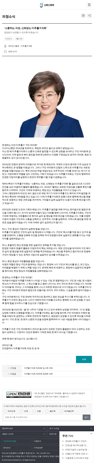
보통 (39, 411)
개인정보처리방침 (9, 441)
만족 (26, 411)
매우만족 (11, 411)
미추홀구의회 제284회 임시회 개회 (38, 368)
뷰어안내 (6, 448)
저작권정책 (38, 448)
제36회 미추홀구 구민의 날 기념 (77, 441)
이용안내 (37, 441)
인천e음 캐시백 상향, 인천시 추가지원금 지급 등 (77, 445)
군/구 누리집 (54, 428)
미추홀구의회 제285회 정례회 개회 (38, 374)
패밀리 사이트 (7, 434)
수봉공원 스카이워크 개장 (76, 458)
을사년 (19, 39)
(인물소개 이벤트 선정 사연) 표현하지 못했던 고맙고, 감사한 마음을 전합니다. (77, 454)
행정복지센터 (7, 428)
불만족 (52, 411)
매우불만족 (69, 411)
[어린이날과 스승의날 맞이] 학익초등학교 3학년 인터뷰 (77, 450)
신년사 (9, 39)
